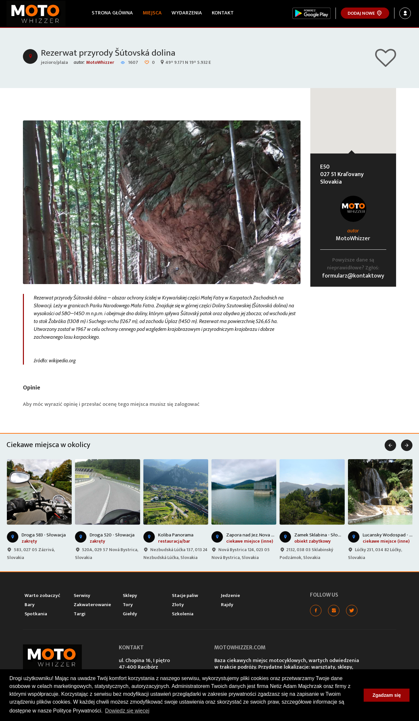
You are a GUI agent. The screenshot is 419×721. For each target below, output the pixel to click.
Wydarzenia (187, 13)
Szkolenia (182, 614)
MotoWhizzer (100, 62)
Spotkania (36, 614)
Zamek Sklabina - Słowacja (322, 535)
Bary (30, 605)
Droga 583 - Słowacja (44, 535)
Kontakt (223, 13)
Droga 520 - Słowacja (112, 535)
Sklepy (130, 595)
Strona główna (112, 13)
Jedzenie (230, 595)
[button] (353, 115)
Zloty (178, 605)
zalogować (186, 404)
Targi (79, 614)
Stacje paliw (185, 595)
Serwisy (82, 595)
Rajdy (227, 605)
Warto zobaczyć (42, 595)
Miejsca (152, 13)
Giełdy (130, 614)
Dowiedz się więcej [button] (127, 710)
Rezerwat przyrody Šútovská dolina (108, 53)
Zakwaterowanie (92, 605)
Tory (128, 605)
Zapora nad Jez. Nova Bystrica (257, 535)
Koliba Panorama (175, 535)
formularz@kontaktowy (353, 276)
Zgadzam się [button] (387, 695)
